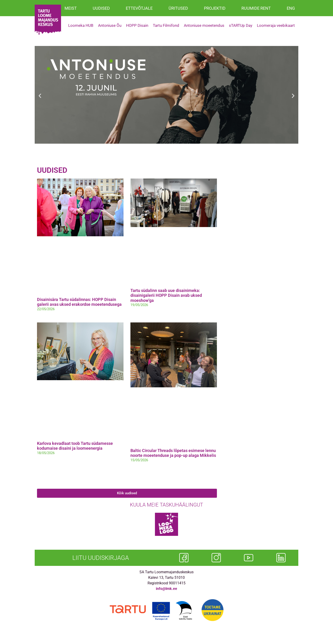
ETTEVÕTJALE (139, 8)
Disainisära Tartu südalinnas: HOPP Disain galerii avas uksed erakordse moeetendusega (79, 302)
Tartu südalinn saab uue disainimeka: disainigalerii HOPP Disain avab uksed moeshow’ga (166, 295)
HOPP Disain (137, 25)
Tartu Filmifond (166, 25)
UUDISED (101, 8)
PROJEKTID (214, 8)
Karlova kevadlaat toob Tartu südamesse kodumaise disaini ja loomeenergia (75, 446)
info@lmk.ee (166, 588)
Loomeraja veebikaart (276, 25)
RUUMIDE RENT (256, 8)
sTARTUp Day (240, 25)
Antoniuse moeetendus (204, 25)
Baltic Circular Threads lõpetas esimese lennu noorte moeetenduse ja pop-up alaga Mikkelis (173, 453)
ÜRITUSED (178, 8)
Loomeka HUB (80, 25)
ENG (291, 8)
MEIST (71, 8)
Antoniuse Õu (109, 25)
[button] (40, 96)
